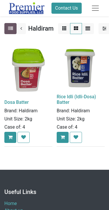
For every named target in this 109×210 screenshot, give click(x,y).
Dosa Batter (16, 102)
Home (10, 203)
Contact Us (66, 8)
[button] (10, 137)
